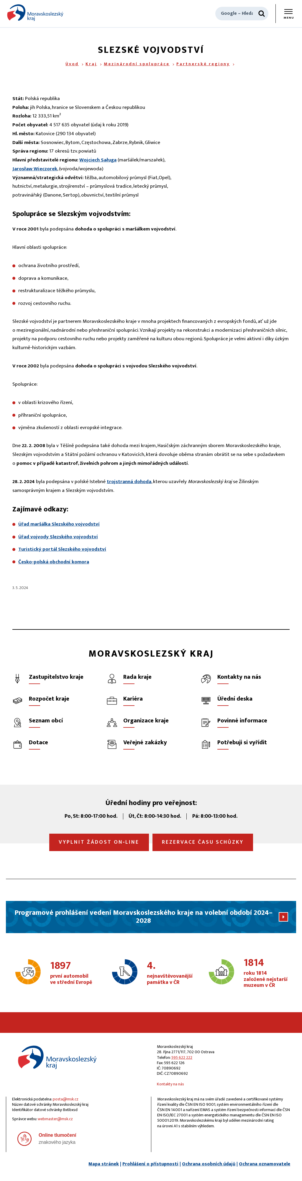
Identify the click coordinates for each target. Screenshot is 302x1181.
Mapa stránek (103, 1164)
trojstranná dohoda (129, 481)
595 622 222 (181, 1057)
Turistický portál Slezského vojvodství (62, 549)
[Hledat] (261, 13)
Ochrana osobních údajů (208, 1164)
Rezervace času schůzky (203, 842)
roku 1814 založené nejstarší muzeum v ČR (266, 973)
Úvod (72, 63)
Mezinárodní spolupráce (137, 63)
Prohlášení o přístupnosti (150, 1164)
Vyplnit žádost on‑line (99, 842)
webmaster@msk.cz (55, 1118)
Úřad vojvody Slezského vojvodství (58, 537)
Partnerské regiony (203, 63)
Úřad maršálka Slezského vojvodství (59, 524)
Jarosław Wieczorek (34, 169)
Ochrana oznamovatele (264, 1164)
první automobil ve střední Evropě (72, 973)
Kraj (91, 63)
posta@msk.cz (65, 1099)
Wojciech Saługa (97, 160)
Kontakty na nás (170, 1084)
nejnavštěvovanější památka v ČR (170, 973)
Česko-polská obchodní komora (53, 562)
